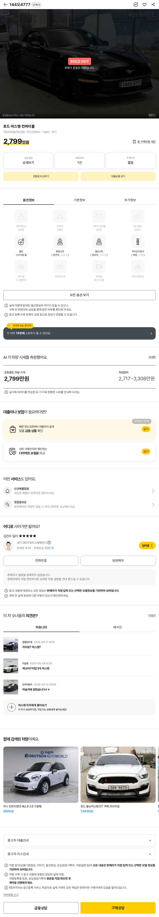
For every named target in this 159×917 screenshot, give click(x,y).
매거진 (117, 627)
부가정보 (130, 200)
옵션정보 (29, 200)
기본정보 (79, 200)
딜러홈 (145, 545)
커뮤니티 (41, 627)
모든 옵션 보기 (79, 295)
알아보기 (79, 429)
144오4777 (25, 4)
